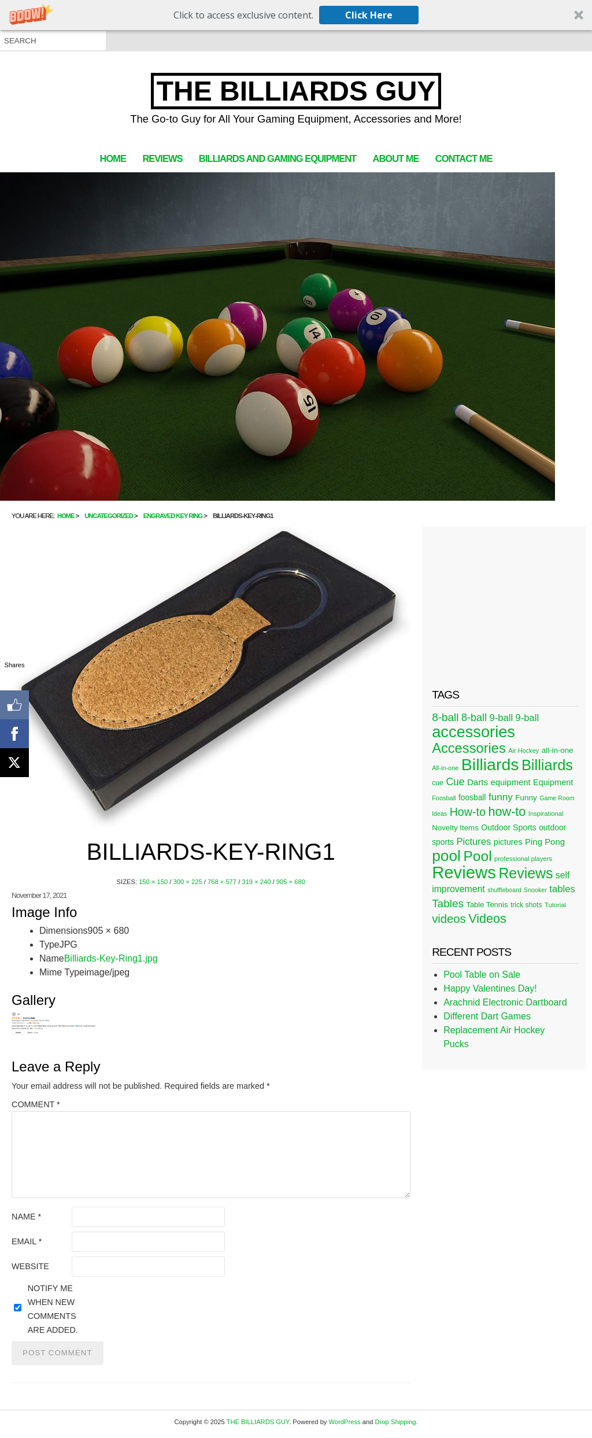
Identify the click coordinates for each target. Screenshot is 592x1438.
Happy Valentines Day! (490, 988)
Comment (36, 1104)
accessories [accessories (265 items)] (473, 732)
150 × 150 (153, 881)
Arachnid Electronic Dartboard (505, 1002)
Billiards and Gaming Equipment (277, 158)
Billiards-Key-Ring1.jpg (111, 958)
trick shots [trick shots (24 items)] (526, 905)
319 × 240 (256, 881)
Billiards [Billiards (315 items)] (490, 764)
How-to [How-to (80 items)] (468, 811)
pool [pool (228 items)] (446, 855)
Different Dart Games (487, 1016)
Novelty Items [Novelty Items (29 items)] (455, 827)
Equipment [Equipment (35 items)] (553, 782)
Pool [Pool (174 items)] (477, 856)
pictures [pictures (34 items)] (508, 841)
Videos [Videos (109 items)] (487, 918)
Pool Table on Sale (481, 974)
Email (27, 1241)
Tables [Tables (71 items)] (448, 903)
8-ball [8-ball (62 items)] (474, 717)
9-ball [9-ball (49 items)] (501, 717)
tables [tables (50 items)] (562, 888)
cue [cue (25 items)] (437, 783)
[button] (296, 15)
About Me (396, 158)
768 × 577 (222, 881)
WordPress (345, 1421)
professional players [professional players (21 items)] (523, 858)
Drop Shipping (395, 1421)
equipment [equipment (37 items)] (510, 782)
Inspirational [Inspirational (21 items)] (546, 813)
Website (30, 1266)
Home (113, 158)
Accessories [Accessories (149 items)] (469, 748)
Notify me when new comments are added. (53, 1309)
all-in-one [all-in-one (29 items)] (558, 750)
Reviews (162, 158)
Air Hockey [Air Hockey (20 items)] (523, 750)
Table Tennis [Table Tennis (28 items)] (487, 904)
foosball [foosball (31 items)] (472, 797)
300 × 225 (187, 881)
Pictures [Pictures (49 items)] (473, 841)
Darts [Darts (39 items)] (477, 782)
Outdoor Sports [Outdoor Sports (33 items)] (508, 827)
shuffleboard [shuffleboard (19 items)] (504, 889)
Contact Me (464, 158)
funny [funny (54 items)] (501, 797)
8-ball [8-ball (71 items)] (445, 717)
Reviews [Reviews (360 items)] (464, 872)
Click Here (369, 15)
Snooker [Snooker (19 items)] (535, 889)
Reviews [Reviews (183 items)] (525, 873)
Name (26, 1216)
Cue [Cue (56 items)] (455, 782)
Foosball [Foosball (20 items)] (444, 797)
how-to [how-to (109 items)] (507, 811)
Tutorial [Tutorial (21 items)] (555, 904)
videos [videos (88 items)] (449, 918)
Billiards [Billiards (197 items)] (547, 765)
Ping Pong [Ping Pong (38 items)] (545, 841)
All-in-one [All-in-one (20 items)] (445, 767)
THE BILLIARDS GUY (296, 91)
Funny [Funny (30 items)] (525, 797)
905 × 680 (290, 881)
